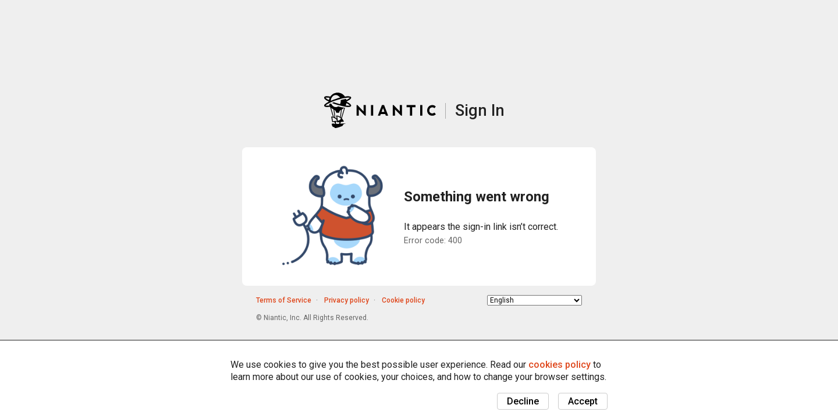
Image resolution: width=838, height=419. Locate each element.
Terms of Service (283, 300)
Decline (523, 401)
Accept (583, 401)
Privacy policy (346, 300)
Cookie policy (403, 300)
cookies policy (559, 364)
